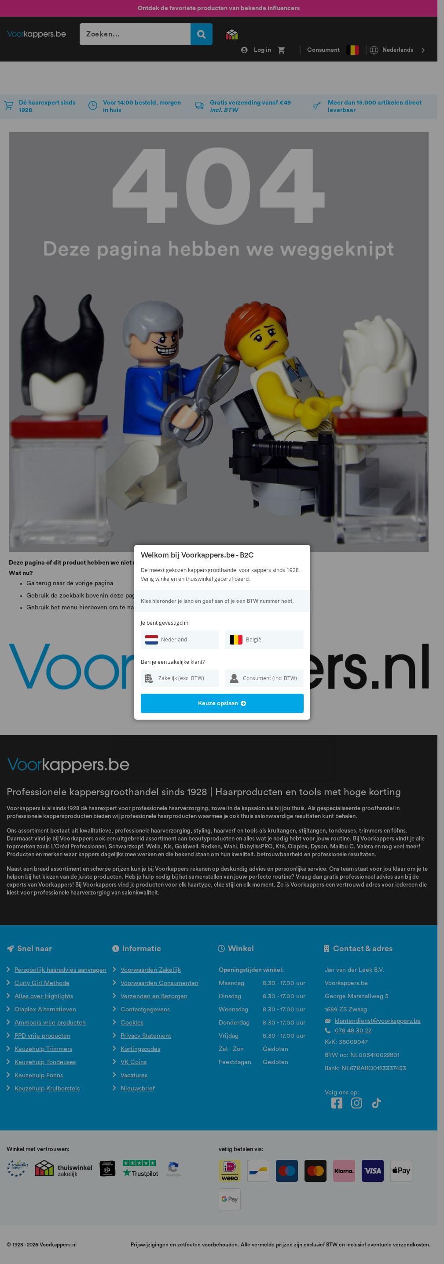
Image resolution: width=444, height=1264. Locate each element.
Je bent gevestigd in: (165, 623)
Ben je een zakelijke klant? (173, 662)
